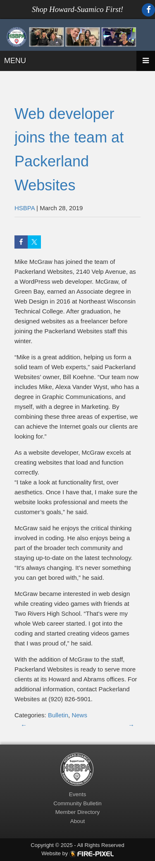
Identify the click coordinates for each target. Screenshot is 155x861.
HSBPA (24, 207)
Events (77, 794)
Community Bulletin (77, 803)
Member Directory (77, 812)
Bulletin (58, 715)
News (79, 715)
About (77, 821)
